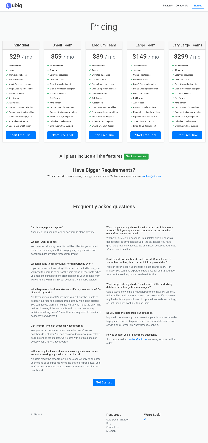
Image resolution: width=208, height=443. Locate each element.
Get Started (104, 382)
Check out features (136, 156)
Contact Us (182, 5)
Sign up (198, 5)
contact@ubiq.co (151, 176)
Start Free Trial (20, 135)
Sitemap (111, 430)
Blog (108, 423)
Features (168, 5)
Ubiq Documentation (117, 419)
